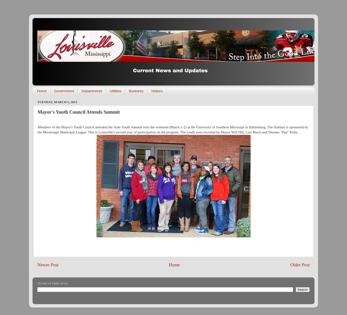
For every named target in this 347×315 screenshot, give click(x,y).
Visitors (157, 91)
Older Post (300, 264)
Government (64, 91)
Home (42, 91)
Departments (91, 91)
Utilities (115, 91)
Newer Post (48, 264)
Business (136, 91)
